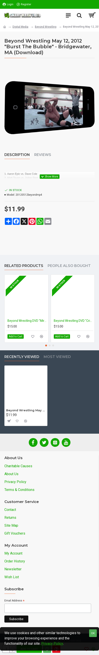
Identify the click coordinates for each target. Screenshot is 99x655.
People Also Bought (69, 266)
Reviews (42, 155)
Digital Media (20, 26)
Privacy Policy (52, 643)
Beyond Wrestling (45, 26)
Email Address (14, 601)
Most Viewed (57, 357)
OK (93, 633)
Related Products (23, 266)
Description (17, 155)
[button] (46, 345)
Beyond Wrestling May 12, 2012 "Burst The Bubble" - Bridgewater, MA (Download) (26, 410)
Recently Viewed (21, 357)
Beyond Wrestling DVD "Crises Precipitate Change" (74, 320)
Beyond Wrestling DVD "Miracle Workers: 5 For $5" (27, 320)
